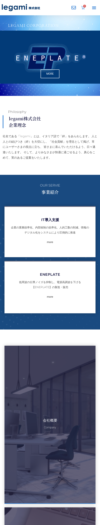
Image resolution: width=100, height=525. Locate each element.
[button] (94, 7)
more (50, 234)
